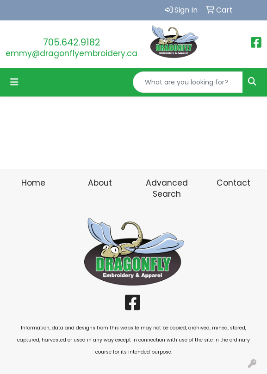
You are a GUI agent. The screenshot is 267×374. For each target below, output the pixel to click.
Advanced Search (167, 188)
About (100, 182)
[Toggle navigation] (14, 82)
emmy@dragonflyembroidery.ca (71, 53)
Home (33, 182)
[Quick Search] (188, 82)
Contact (233, 182)
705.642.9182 (71, 42)
